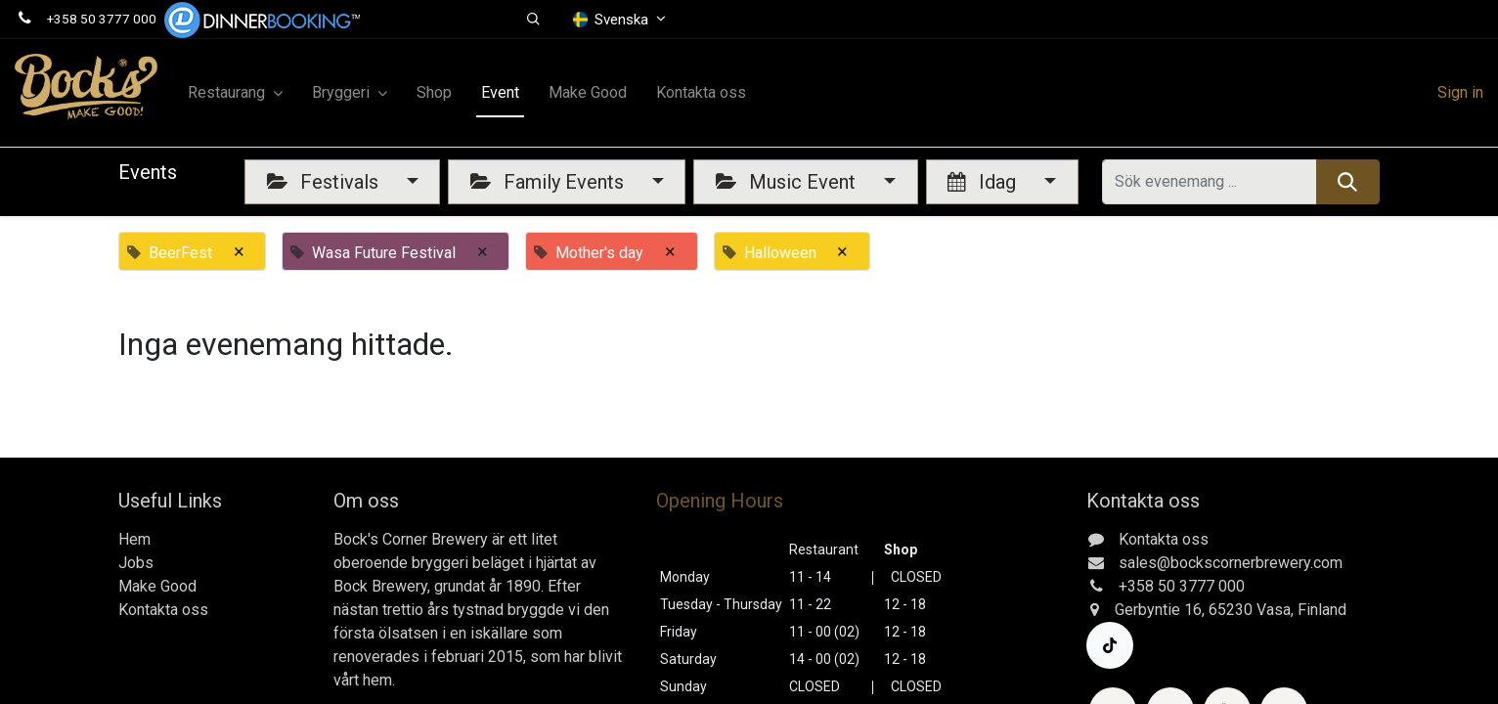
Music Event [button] (788, 182)
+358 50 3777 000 (101, 18)
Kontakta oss (163, 609)
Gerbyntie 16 (1158, 609)
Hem (134, 539)
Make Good (157, 586)
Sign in (1460, 92)
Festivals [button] (325, 182)
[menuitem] (434, 92)
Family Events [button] (549, 182)
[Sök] (1348, 181)
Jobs (136, 562)
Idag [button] (984, 182)
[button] (534, 19)
